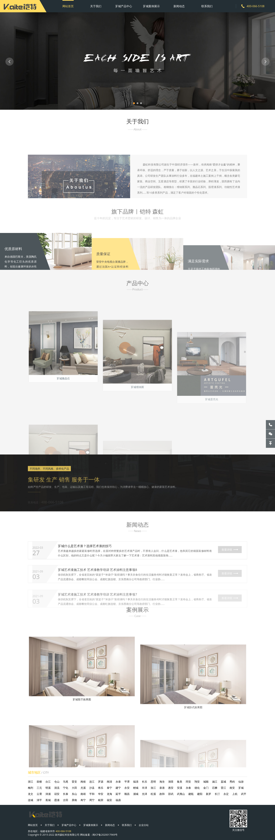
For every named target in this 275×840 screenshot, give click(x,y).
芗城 (241, 787)
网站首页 (68, 6)
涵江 (214, 781)
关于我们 (95, 6)
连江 (92, 781)
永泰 (118, 781)
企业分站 (144, 825)
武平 (243, 794)
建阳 (199, 794)
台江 (48, 781)
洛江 (153, 787)
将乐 (100, 787)
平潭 (127, 781)
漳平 (39, 800)
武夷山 (181, 794)
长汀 (217, 794)
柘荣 (100, 800)
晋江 (223, 787)
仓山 (56, 781)
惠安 (170, 787)
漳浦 (48, 794)
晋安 (74, 781)
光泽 (144, 794)
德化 (197, 787)
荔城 (223, 781)
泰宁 (109, 787)
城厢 (206, 781)
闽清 (109, 781)
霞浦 (56, 800)
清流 (56, 787)
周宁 (92, 800)
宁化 (65, 787)
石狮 (214, 787)
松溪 (153, 794)
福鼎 (118, 800)
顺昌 (127, 794)
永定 (226, 794)
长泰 (65, 794)
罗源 (100, 781)
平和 (92, 794)
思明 (153, 781)
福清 (135, 781)
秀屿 (232, 781)
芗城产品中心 (123, 6)
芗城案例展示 (151, 6)
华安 (100, 794)
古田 (65, 800)
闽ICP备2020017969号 (105, 834)
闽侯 (83, 781)
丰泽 (144, 787)
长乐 (144, 781)
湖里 (170, 781)
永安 (127, 787)
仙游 (241, 781)
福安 (109, 800)
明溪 (48, 787)
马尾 (65, 781)
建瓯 (191, 794)
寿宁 (83, 800)
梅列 (30, 787)
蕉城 (48, 800)
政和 (162, 794)
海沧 (162, 781)
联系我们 (207, 6)
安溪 (179, 787)
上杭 (234, 794)
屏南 (74, 800)
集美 (179, 781)
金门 (206, 787)
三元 (39, 787)
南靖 (83, 794)
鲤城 (135, 787)
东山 (74, 794)
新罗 (208, 794)
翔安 (197, 781)
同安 (188, 781)
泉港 (162, 787)
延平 (118, 794)
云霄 (39, 794)
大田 (74, 787)
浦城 (135, 794)
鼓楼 (39, 781)
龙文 (30, 794)
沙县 (92, 787)
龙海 (109, 794)
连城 (30, 800)
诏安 (56, 794)
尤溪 (83, 787)
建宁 (118, 787)
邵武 (170, 794)
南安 (232, 787)
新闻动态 (179, 6)
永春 (188, 787)
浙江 (30, 781)
